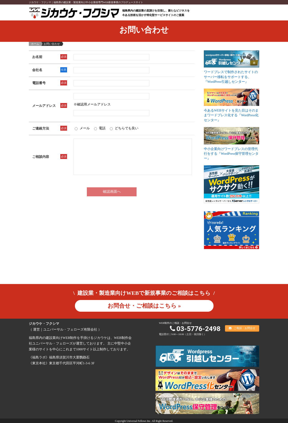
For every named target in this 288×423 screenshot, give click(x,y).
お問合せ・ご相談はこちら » (144, 305)
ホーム (35, 43)
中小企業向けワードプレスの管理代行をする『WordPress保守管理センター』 (231, 153)
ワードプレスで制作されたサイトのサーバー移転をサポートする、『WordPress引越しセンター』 (231, 76)
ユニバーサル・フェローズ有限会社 (70, 329)
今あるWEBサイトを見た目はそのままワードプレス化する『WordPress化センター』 (231, 114)
